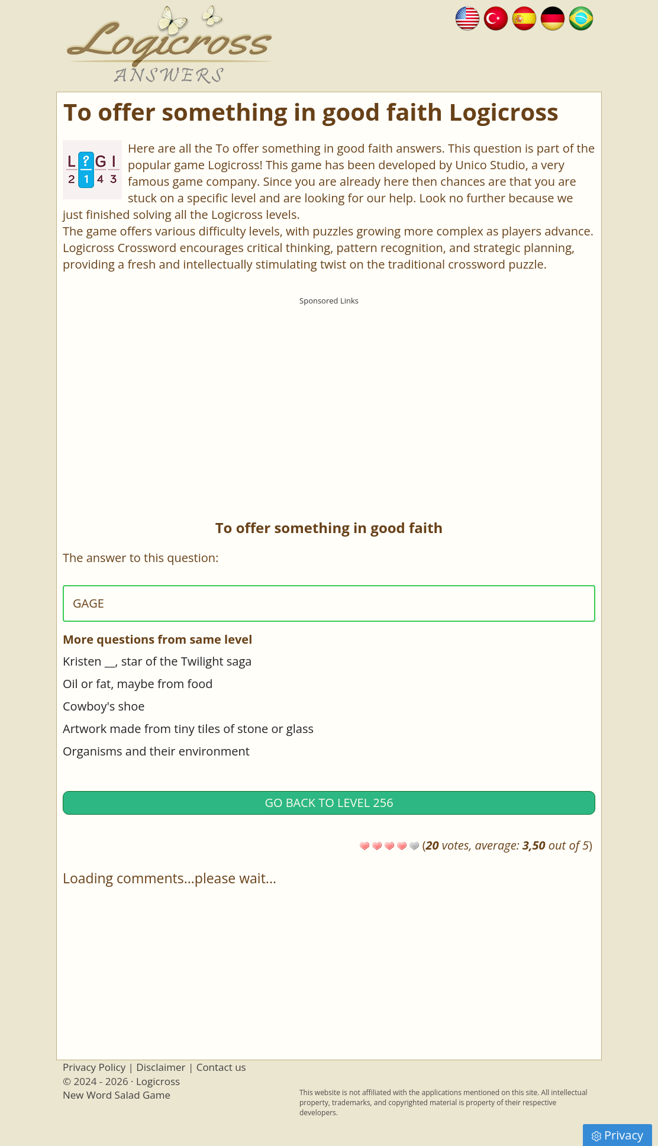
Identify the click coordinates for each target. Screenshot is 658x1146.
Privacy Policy (94, 1067)
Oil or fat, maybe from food (138, 684)
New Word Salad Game (116, 1095)
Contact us (221, 1067)
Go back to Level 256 (329, 803)
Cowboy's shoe (104, 706)
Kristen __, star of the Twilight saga (157, 661)
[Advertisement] (329, 393)
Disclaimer (160, 1067)
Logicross (158, 1081)
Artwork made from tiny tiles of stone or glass (188, 729)
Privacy (617, 1135)
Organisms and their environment (156, 751)
